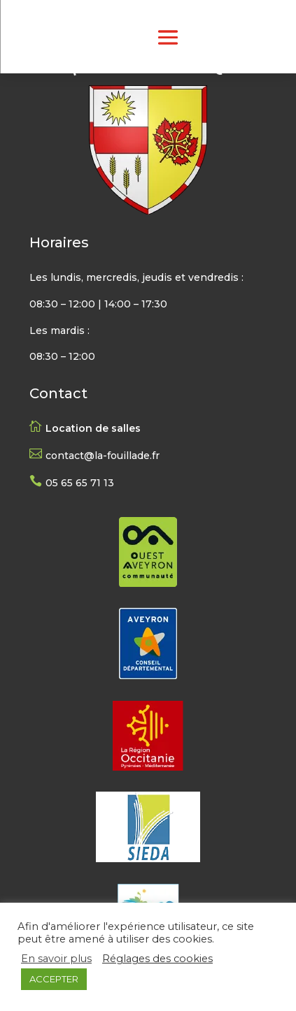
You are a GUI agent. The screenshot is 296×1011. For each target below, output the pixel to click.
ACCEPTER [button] (53, 978)
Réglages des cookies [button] (157, 958)
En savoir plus (56, 958)
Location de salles (93, 428)
